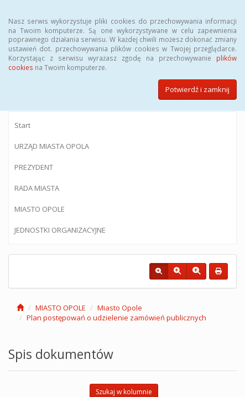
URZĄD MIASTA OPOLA (51, 146)
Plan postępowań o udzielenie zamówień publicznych (116, 318)
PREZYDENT (33, 167)
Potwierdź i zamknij (197, 89)
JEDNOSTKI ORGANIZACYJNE (60, 230)
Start (22, 125)
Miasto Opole (119, 308)
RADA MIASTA (36, 188)
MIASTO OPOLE (39, 209)
